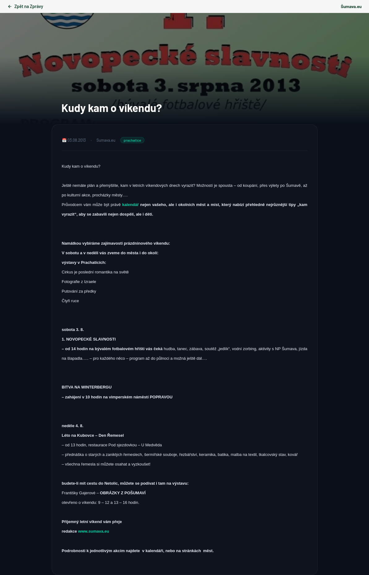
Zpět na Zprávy (25, 6)
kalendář (131, 204)
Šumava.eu (351, 6)
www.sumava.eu (93, 531)
